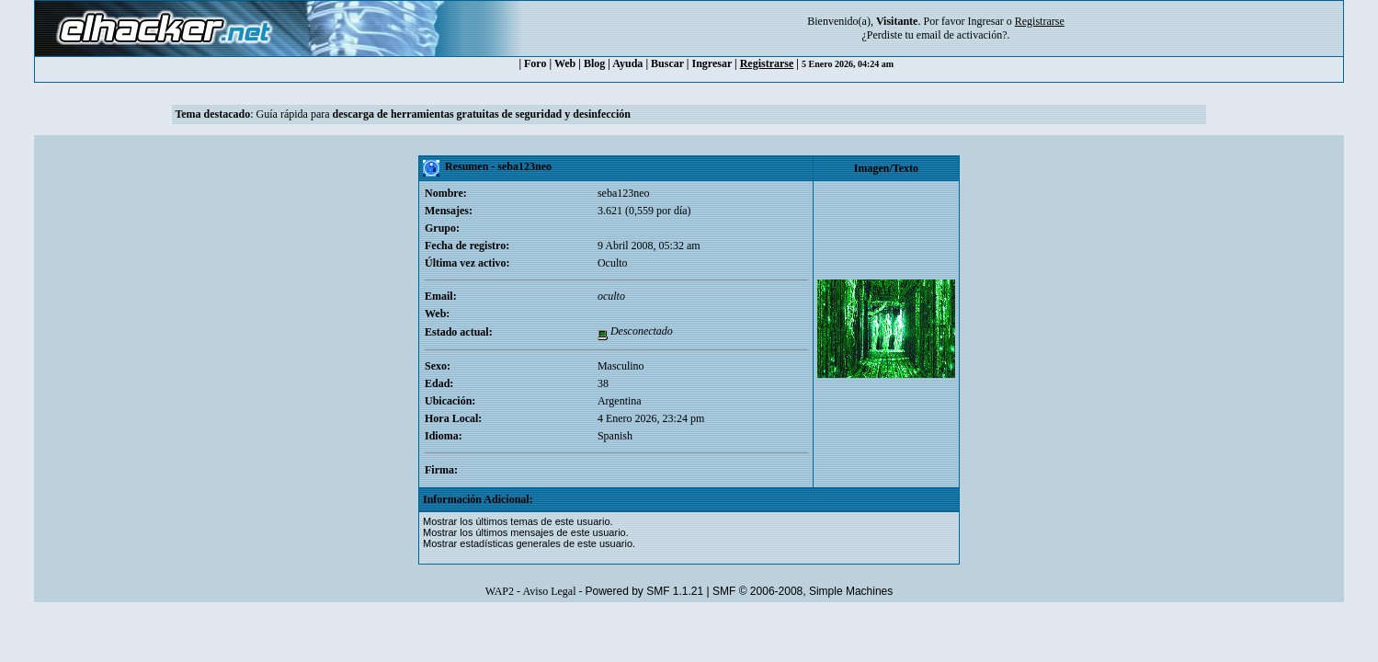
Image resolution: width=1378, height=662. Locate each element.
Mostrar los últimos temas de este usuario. (518, 521)
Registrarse (767, 63)
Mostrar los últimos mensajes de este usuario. (526, 532)
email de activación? (962, 35)
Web (564, 63)
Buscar (667, 63)
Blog (594, 63)
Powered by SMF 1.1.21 (644, 591)
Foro (535, 63)
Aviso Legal (548, 591)
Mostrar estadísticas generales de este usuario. (529, 543)
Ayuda (627, 63)
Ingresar (985, 21)
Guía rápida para (443, 114)
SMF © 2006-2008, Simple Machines (802, 591)
